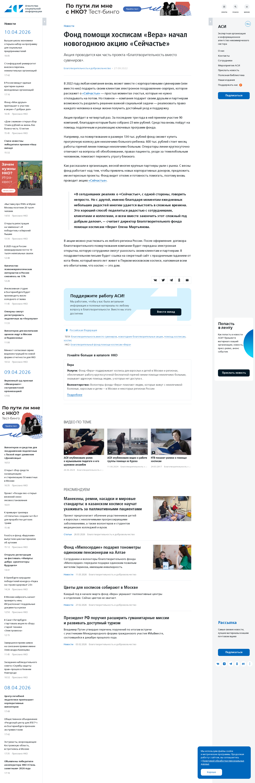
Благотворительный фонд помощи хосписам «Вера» (101, 344)
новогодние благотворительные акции (140, 336)
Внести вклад (166, 311)
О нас (221, 50)
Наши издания (226, 79)
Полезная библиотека (231, 75)
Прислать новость (228, 70)
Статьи (68, 534)
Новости (69, 25)
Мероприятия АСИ (229, 65)
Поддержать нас (228, 84)
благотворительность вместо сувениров (94, 336)
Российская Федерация (83, 330)
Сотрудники (225, 60)
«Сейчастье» (91, 93)
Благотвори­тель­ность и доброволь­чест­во (87, 68)
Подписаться (233, 95)
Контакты (224, 55)
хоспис (68, 340)
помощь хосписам (174, 336)
